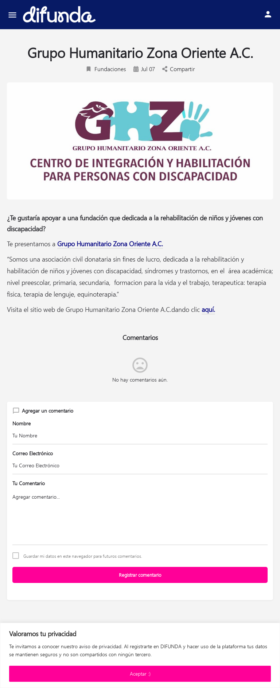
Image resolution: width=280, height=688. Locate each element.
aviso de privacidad (100, 646)
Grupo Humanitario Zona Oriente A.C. (110, 243)
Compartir (178, 69)
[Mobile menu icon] (12, 15)
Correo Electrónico (32, 453)
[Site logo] (60, 14)
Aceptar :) (140, 673)
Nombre (21, 423)
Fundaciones (105, 69)
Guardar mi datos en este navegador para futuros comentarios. (82, 556)
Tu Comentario (28, 483)
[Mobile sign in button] (268, 14)
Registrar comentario (140, 575)
